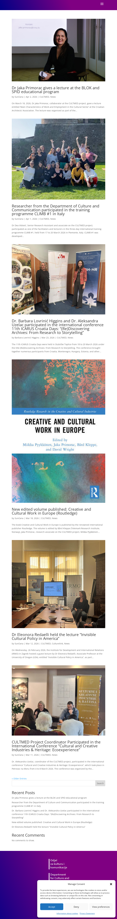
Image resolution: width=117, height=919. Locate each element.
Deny (76, 906)
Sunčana (19, 96)
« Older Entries (19, 778)
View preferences (101, 906)
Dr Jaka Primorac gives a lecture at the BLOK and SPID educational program (55, 89)
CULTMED (44, 96)
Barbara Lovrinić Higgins (27, 337)
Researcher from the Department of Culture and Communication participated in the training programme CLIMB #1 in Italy (55, 209)
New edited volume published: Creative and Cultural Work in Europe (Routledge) (51, 511)
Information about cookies (67, 913)
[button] (111, 884)
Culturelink (57, 643)
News (53, 96)
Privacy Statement (87, 913)
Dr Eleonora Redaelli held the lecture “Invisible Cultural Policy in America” (54, 636)
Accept (51, 906)
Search (100, 783)
